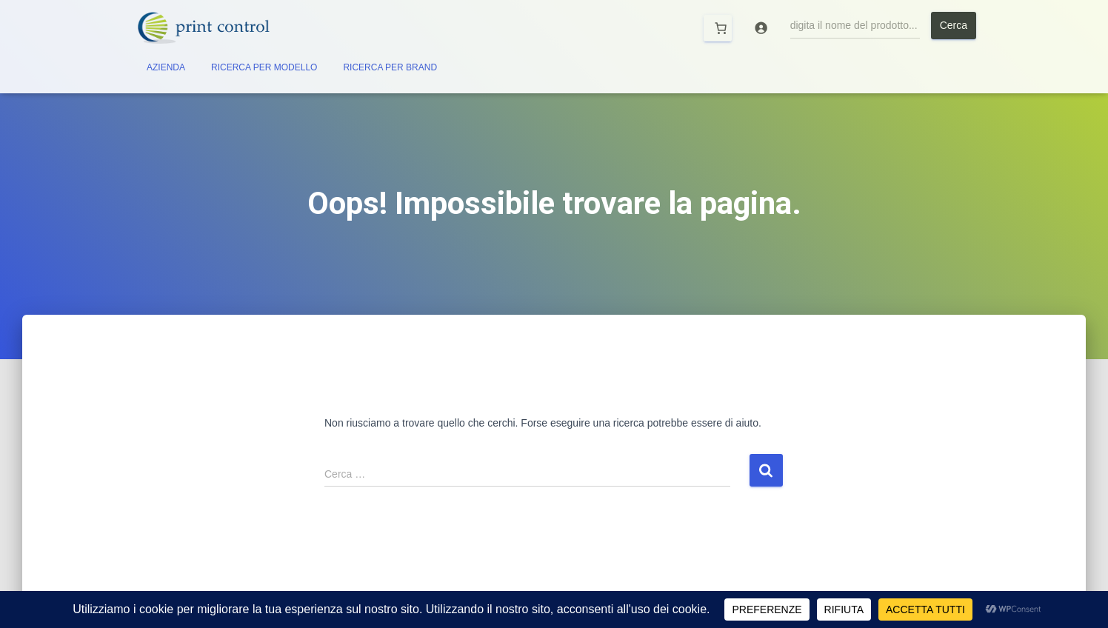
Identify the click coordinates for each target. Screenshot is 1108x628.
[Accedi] (761, 28)
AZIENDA (166, 67)
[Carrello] (718, 28)
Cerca (953, 25)
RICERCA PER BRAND (390, 67)
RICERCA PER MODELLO (264, 67)
